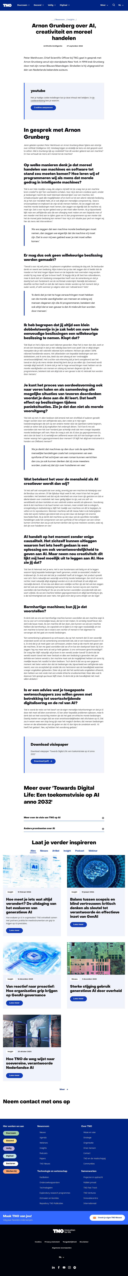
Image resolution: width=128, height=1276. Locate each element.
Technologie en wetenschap (52, 1171)
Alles (33, 851)
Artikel (55, 851)
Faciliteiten (44, 1177)
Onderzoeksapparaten (50, 1182)
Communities (89, 1164)
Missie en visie (89, 1132)
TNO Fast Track (90, 1188)
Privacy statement (52, 1242)
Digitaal (63, 5)
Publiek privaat (89, 1182)
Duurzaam (22, 5)
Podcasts (43, 1153)
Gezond (37, 5)
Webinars (44, 1143)
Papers (43, 1158)
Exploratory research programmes (55, 1193)
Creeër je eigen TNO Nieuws (110, 1218)
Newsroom (43, 1126)
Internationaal (89, 1203)
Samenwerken (88, 1171)
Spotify (75, 1267)
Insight (67, 851)
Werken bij (11, 1171)
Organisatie (88, 1143)
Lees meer (15, 931)
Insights (43, 1148)
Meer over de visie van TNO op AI (42, 818)
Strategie (87, 1137)
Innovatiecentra (90, 1198)
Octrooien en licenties (49, 1198)
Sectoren (10, 1164)
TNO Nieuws (45, 1164)
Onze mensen (89, 1148)
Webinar (92, 851)
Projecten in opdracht (93, 1177)
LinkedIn (53, 1267)
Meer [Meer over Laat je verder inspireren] (62, 1089)
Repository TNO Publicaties (51, 1203)
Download (45, 762)
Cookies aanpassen (43, 108)
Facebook (59, 1267)
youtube (38, 91)
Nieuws (44, 851)
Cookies (38, 1242)
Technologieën (46, 1188)
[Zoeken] (114, 5)
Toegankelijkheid (70, 1242)
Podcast (79, 851)
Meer (103, 5)
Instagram (69, 1267)
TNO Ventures (89, 1193)
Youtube (64, 1267)
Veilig (50, 5)
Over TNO (86, 1126)
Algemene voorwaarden (61, 1248)
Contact (86, 1153)
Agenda (43, 1137)
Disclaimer (84, 1242)
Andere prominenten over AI (39, 829)
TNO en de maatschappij (94, 1158)
